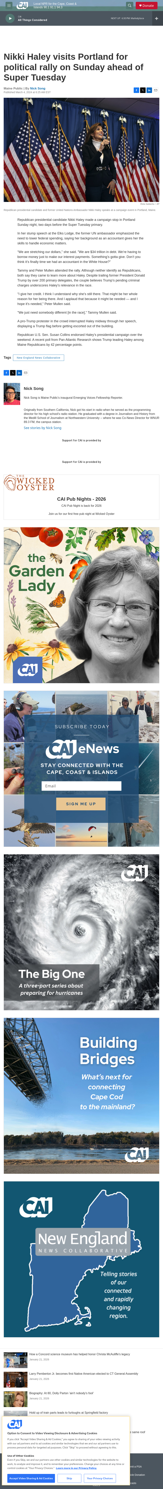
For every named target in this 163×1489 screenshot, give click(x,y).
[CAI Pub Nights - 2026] (29, 483)
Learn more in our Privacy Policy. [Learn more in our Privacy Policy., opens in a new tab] (76, 1468)
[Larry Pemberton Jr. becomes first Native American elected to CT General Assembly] (15, 1380)
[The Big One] (81, 932)
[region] (66, 1450)
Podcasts (131, 1483)
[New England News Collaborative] (81, 1259)
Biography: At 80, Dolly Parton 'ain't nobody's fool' (61, 1393)
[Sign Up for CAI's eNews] (81, 769)
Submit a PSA (134, 1466)
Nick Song (37, 88)
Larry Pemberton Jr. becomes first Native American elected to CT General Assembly (83, 1373)
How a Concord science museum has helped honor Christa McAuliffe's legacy (79, 1354)
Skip (69, 1478)
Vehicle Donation (135, 1475)
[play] (10, 18)
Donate (148, 6)
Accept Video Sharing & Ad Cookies (31, 1478)
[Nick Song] (12, 394)
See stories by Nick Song (42, 428)
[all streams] (157, 18)
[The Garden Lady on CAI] (81, 605)
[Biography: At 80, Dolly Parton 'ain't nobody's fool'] (15, 1399)
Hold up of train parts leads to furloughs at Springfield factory (68, 1412)
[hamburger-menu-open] (8, 5)
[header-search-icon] (129, 5)
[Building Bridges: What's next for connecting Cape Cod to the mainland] (81, 1096)
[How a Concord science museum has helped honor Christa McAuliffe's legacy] (15, 1360)
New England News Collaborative (38, 357)
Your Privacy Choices (100, 1478)
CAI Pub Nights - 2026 (81, 499)
